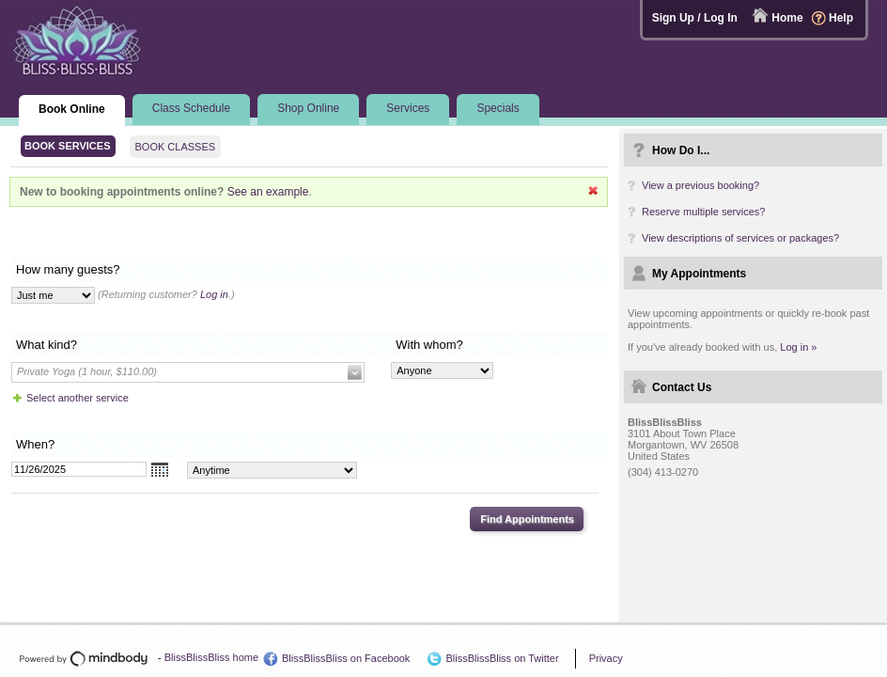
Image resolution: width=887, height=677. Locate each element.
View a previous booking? (700, 185)
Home (786, 17)
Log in (214, 294)
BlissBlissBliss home (211, 657)
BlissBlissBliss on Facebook (346, 658)
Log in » (798, 347)
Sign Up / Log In (695, 17)
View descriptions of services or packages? (740, 238)
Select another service (77, 397)
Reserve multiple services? (703, 211)
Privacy (606, 658)
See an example (268, 191)
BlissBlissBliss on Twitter (501, 658)
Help (841, 17)
